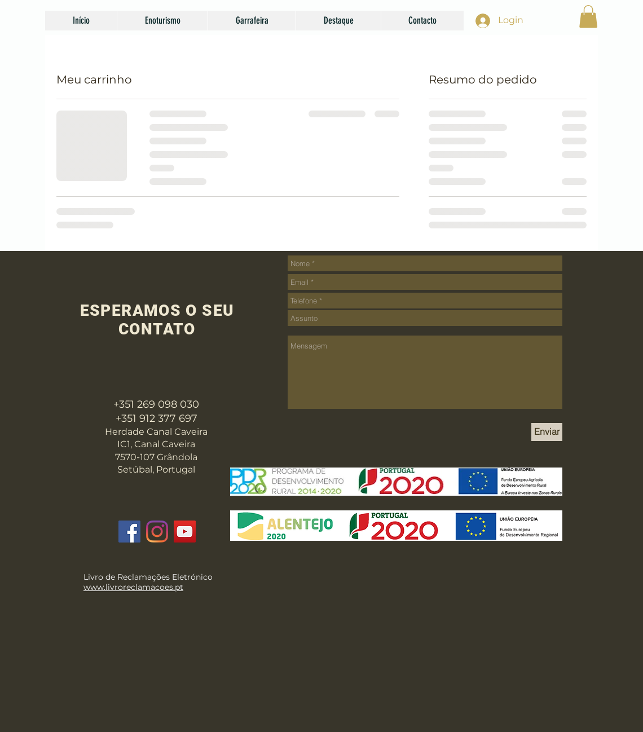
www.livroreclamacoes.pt (133, 587)
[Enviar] (546, 432)
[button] (162, 20)
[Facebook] (129, 532)
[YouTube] (185, 532)
